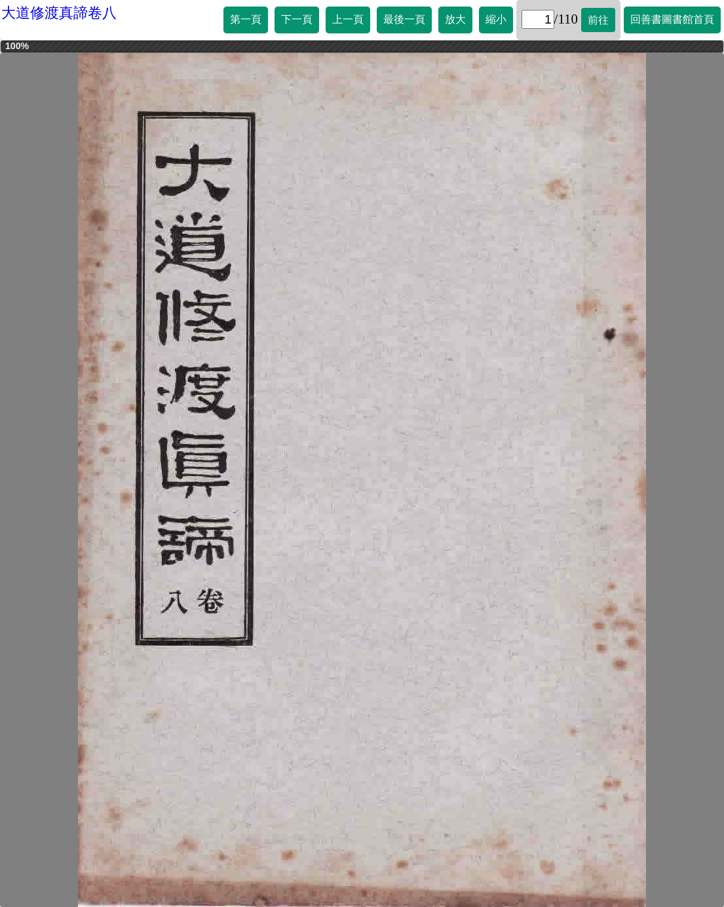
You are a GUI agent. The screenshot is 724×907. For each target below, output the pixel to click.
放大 (455, 19)
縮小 (496, 19)
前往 (598, 20)
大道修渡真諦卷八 (59, 13)
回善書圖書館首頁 (672, 19)
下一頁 (297, 19)
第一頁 (245, 19)
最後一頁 (404, 19)
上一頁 (348, 19)
